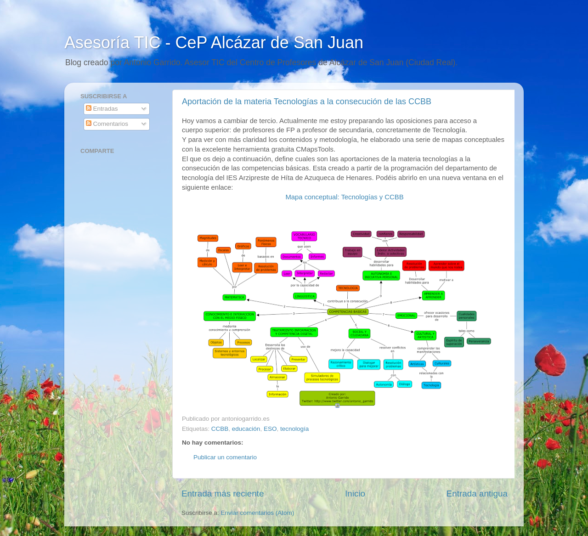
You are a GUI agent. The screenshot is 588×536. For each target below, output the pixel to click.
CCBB (220, 428)
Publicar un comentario (225, 457)
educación (246, 428)
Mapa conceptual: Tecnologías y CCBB (344, 197)
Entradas (102, 108)
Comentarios (107, 123)
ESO (270, 428)
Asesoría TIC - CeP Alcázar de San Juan (213, 42)
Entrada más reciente (222, 493)
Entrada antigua (477, 493)
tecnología (294, 428)
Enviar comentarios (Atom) (257, 512)
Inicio (355, 493)
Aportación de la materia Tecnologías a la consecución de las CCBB (306, 101)
